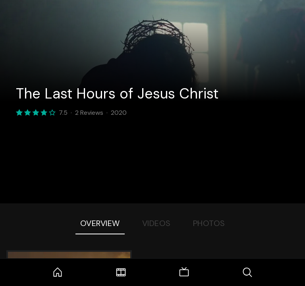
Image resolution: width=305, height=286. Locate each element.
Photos (209, 223)
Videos (156, 223)
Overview (100, 223)
